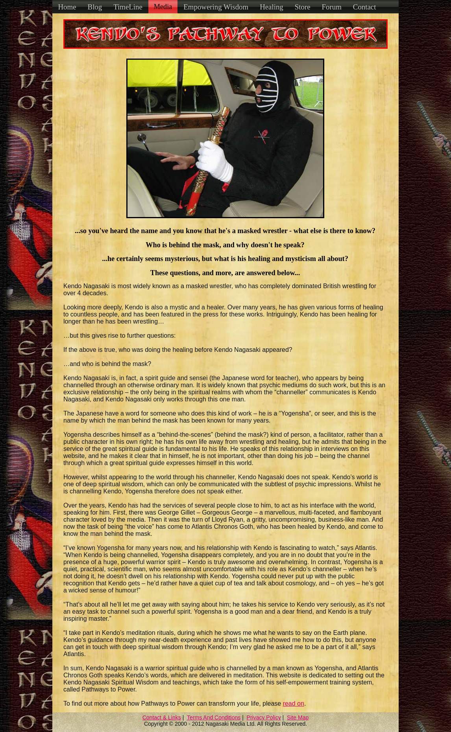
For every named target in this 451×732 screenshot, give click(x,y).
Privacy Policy (264, 717)
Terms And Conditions (213, 717)
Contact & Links (161, 717)
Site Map (298, 717)
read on (293, 703)
